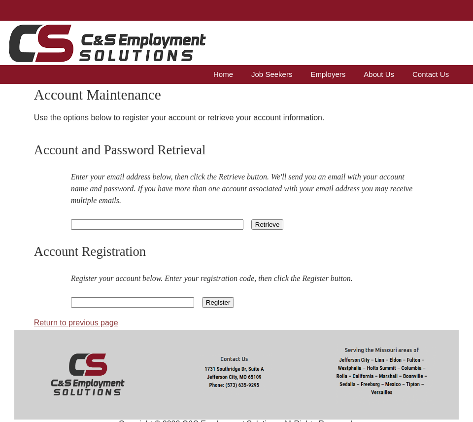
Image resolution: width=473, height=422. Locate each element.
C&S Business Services (61, 40)
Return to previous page (76, 322)
